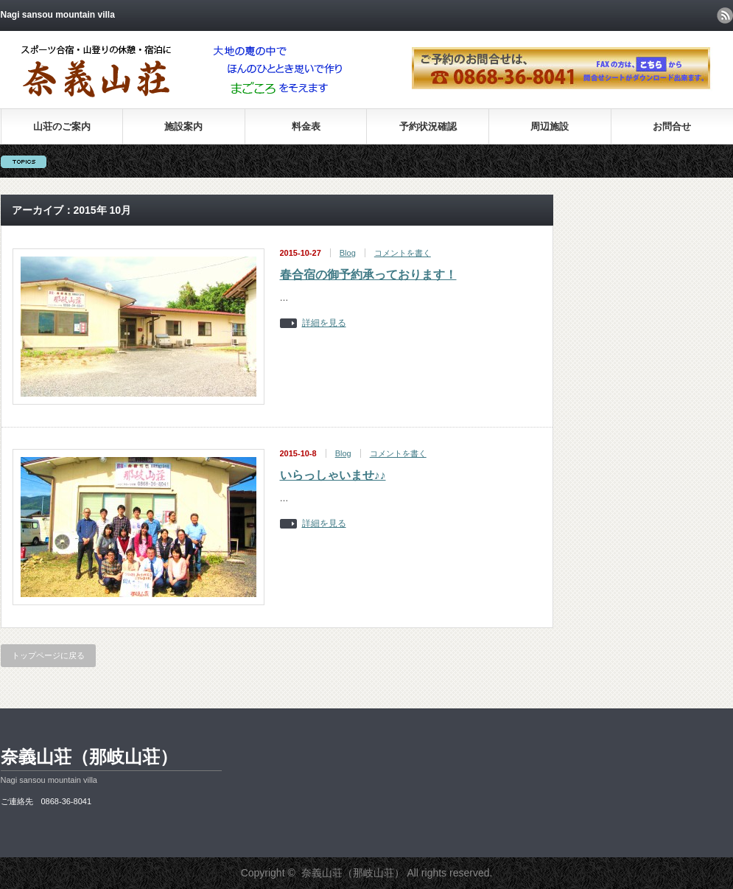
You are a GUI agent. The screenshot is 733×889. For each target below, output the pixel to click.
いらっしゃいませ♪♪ (333, 475)
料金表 (306, 126)
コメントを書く (402, 252)
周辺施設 (549, 126)
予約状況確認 (428, 126)
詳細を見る (324, 323)
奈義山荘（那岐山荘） (89, 757)
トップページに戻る (48, 655)
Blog (348, 252)
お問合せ (672, 126)
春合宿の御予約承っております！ (368, 274)
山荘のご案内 (62, 126)
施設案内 (183, 126)
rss (725, 15)
